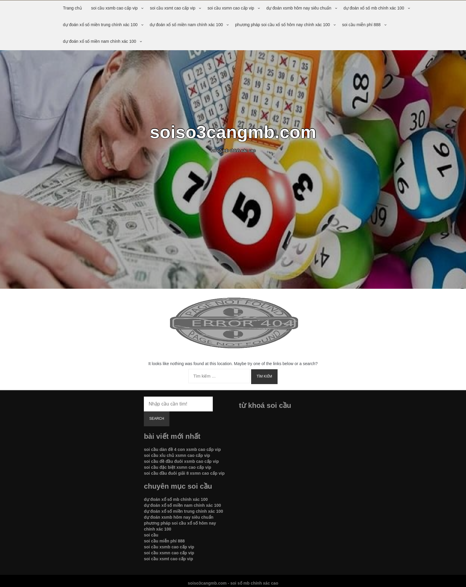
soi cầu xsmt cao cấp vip (172, 8)
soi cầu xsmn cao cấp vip (230, 8)
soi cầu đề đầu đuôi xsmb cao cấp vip (181, 461)
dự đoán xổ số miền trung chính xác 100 (100, 24)
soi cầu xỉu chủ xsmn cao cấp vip (177, 455)
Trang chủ (72, 8)
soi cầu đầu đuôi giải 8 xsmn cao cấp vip (184, 473)
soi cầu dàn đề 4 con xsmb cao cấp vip (182, 449)
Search (156, 418)
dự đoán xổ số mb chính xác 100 (374, 8)
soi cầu (151, 535)
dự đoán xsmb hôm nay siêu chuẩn (298, 8)
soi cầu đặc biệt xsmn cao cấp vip (177, 467)
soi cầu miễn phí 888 (361, 24)
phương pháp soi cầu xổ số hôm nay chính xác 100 (282, 24)
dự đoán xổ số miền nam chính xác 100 (186, 24)
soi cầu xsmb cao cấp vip (114, 8)
